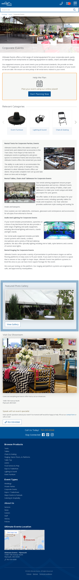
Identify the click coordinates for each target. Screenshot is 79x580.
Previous (3, 122)
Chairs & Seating (10, 454)
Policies (7, 522)
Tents (6, 448)
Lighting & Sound (10, 471)
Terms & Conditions (45, 574)
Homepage (4, 14)
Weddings (7, 483)
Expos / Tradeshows (11, 492)
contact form (70, 415)
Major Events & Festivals (13, 495)
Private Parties (9, 486)
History (7, 519)
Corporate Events (10, 489)
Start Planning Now (39, 94)
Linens (6, 463)
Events (10, 14)
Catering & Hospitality (12, 498)
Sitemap (35, 574)
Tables (6, 451)
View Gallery (13, 324)
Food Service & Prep (11, 466)
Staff (6, 516)
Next (76, 122)
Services (7, 507)
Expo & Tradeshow (11, 469)
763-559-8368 (12, 422)
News (6, 510)
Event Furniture (9, 474)
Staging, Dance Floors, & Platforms (17, 457)
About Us (9, 503)
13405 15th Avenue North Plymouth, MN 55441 (15, 555)
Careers (7, 513)
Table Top (8, 460)
